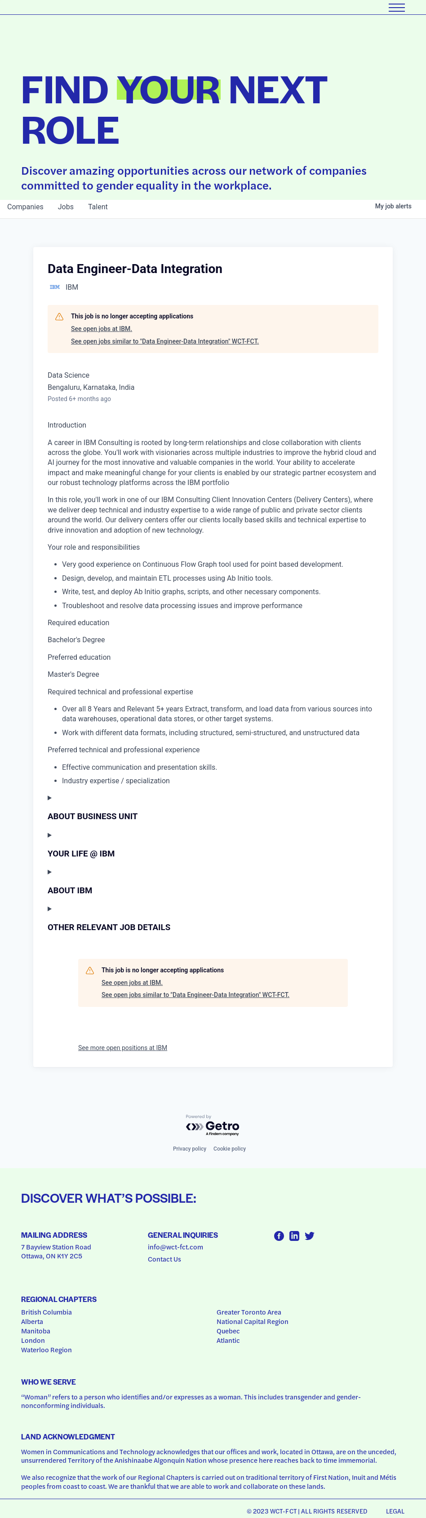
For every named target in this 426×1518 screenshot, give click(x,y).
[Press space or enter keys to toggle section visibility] (213, 807)
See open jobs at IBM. (101, 328)
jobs (66, 207)
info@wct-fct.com (175, 1246)
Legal (395, 1510)
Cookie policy (229, 1149)
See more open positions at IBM (122, 1047)
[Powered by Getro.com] (213, 1126)
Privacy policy (189, 1149)
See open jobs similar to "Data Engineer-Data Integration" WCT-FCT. (165, 341)
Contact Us (164, 1258)
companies (25, 207)
